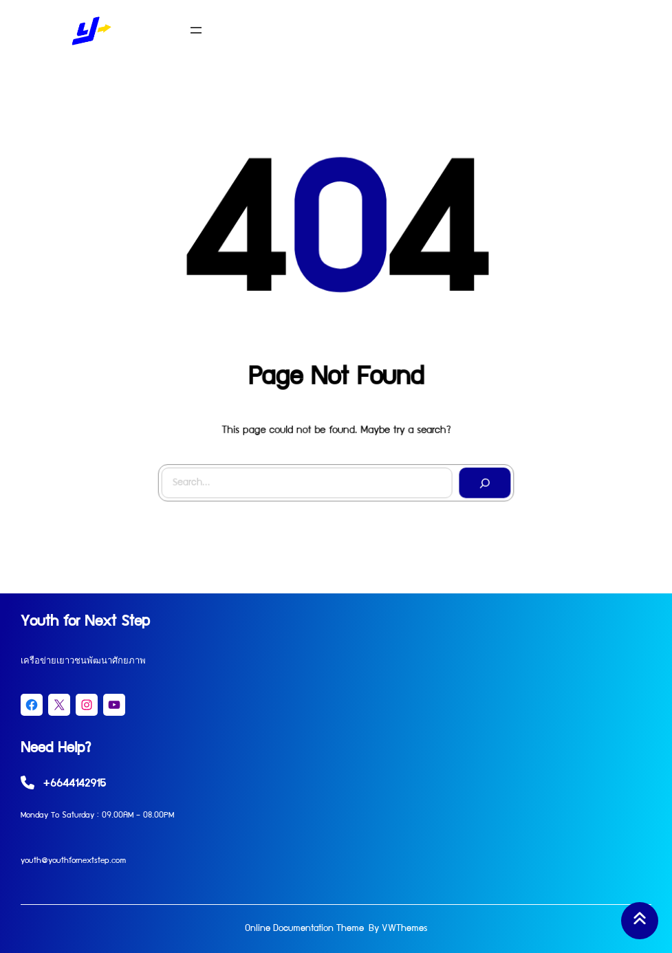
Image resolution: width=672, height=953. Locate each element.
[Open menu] (196, 30)
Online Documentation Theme (304, 929)
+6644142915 (74, 784)
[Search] (482, 480)
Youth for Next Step (85, 622)
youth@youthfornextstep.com (73, 861)
